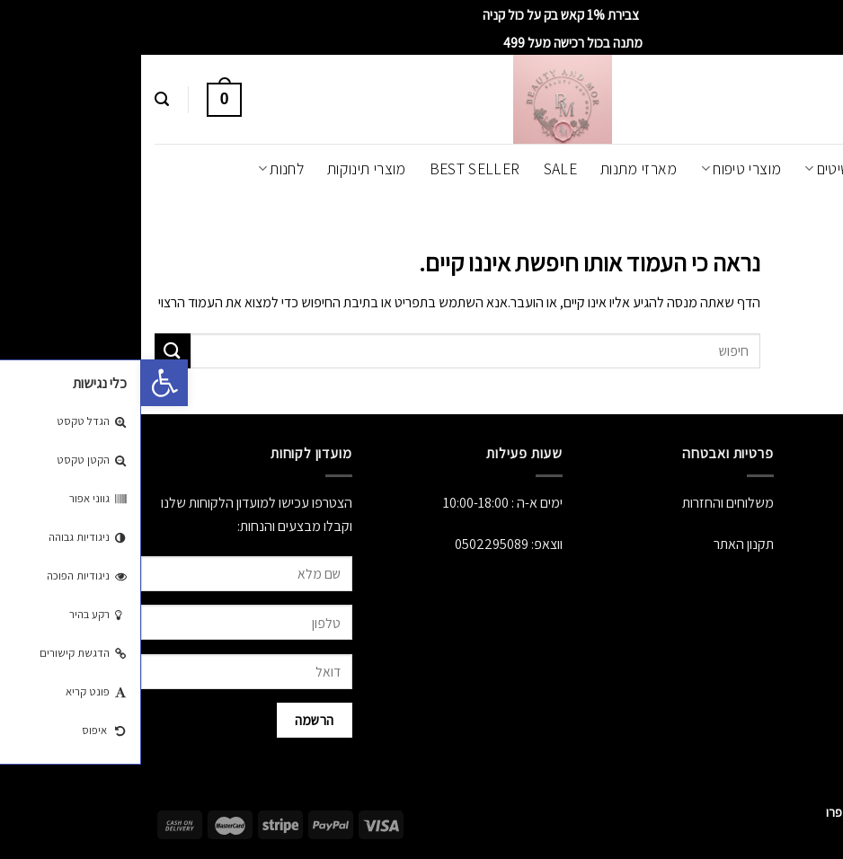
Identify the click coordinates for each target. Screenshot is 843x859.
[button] (23, 382)
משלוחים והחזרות (587, 502)
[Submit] (31, 350)
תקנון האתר (602, 544)
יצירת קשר (816, 586)
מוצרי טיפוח (600, 168)
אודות (828, 502)
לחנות (140, 168)
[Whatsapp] (792, 812)
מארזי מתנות (498, 168)
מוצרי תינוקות (225, 168)
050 (324, 544)
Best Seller (333, 168)
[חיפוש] (20, 99)
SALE (419, 168)
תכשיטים (694, 168)
